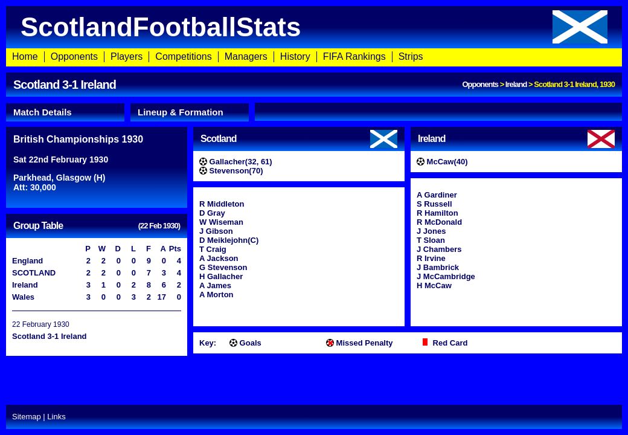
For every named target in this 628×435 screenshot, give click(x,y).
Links (56, 416)
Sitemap (26, 416)
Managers (246, 56)
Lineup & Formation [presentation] (180, 112)
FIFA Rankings (354, 56)
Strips (411, 56)
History (295, 56)
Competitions (183, 56)
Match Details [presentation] (42, 112)
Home (25, 56)
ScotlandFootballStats (314, 27)
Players (127, 56)
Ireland (516, 84)
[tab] (65, 112)
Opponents (74, 56)
